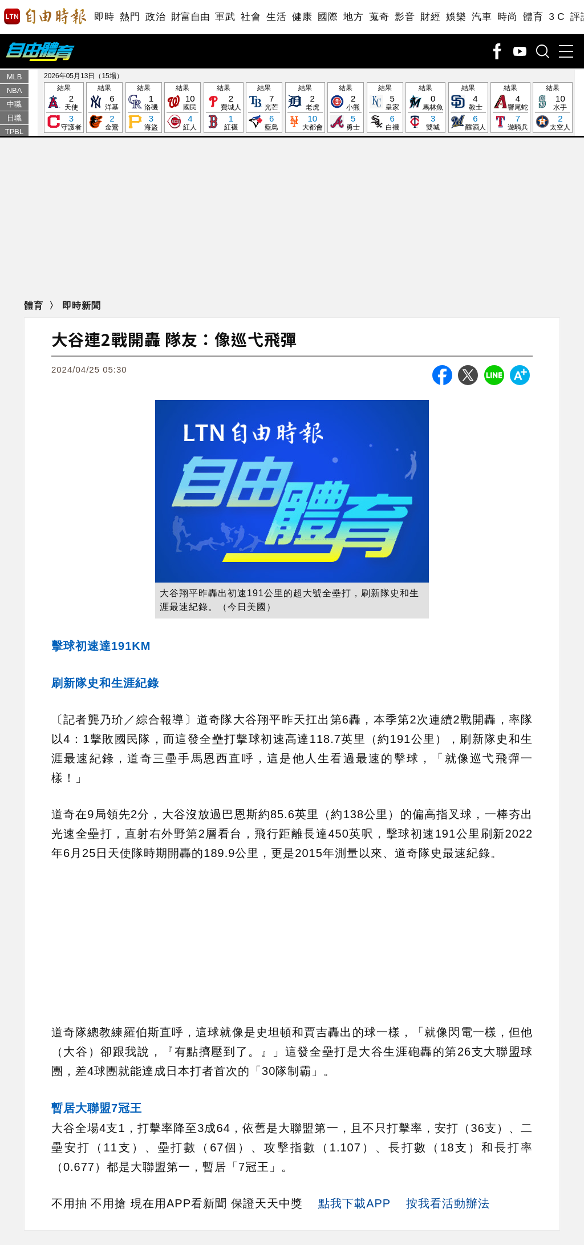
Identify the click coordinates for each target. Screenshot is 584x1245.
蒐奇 (379, 16)
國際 (328, 16)
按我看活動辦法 (448, 1203)
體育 (533, 16)
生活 (276, 16)
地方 (353, 16)
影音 (405, 16)
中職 (14, 104)
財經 (430, 16)
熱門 (130, 16)
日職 (14, 118)
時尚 (507, 16)
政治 (155, 16)
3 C (557, 16)
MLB (14, 76)
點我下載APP (354, 1203)
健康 (302, 16)
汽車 (482, 16)
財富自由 (190, 16)
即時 (104, 16)
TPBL (14, 131)
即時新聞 (81, 305)
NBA (14, 90)
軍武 (225, 16)
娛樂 (456, 16)
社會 (251, 16)
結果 (64, 108)
